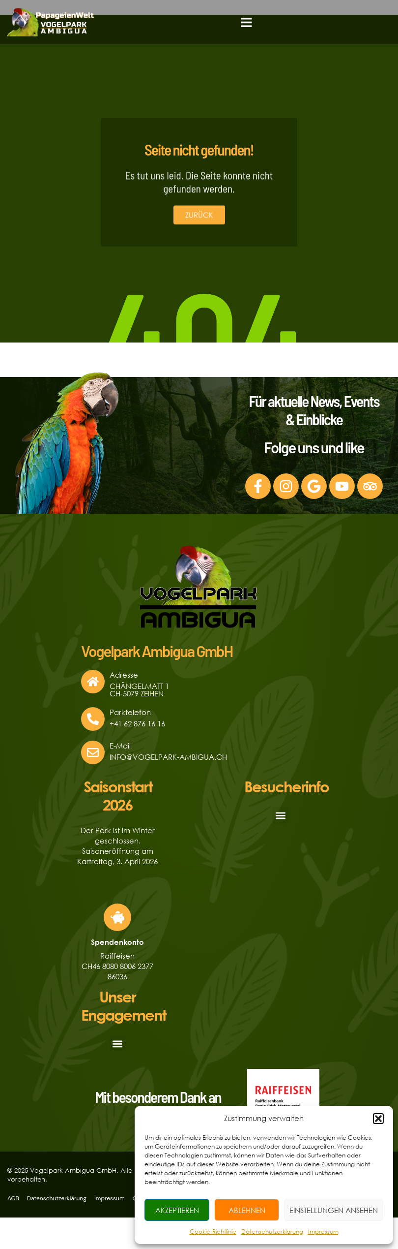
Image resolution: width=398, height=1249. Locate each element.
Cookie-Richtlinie (213, 1231)
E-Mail (120, 745)
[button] (378, 1119)
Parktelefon (130, 712)
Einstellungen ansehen (333, 1210)
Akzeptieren (177, 1210)
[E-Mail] (93, 752)
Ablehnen (246, 1210)
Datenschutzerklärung (272, 1231)
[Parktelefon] (93, 719)
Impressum (323, 1231)
